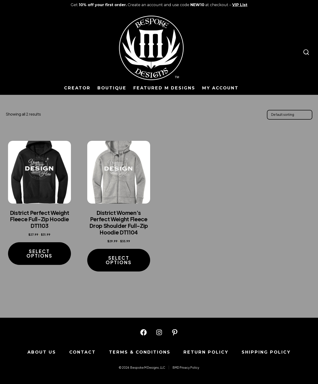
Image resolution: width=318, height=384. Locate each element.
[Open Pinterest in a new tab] (174, 332)
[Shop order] (289, 114)
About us (41, 352)
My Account (220, 87)
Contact (82, 352)
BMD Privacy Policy (186, 367)
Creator (77, 87)
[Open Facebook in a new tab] (143, 332)
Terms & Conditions (139, 352)
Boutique (111, 87)
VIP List (239, 5)
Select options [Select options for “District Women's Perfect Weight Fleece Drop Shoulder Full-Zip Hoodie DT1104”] (119, 260)
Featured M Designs (164, 87)
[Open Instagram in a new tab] (159, 332)
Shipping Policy (266, 352)
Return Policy (205, 352)
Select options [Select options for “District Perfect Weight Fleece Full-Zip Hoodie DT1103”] (39, 253)
